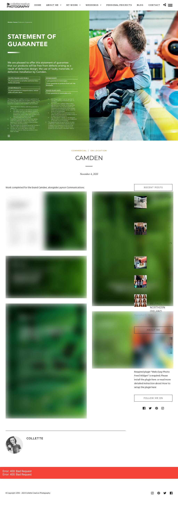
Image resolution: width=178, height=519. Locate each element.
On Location (98, 150)
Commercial (79, 150)
